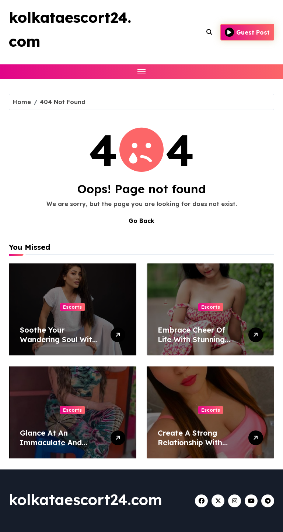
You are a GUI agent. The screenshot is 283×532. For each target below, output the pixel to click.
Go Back (141, 220)
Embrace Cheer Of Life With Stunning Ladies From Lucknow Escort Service (198, 344)
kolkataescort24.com (85, 499)
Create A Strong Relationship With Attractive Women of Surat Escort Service (196, 447)
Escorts (72, 307)
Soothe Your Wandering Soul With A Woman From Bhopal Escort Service (60, 344)
